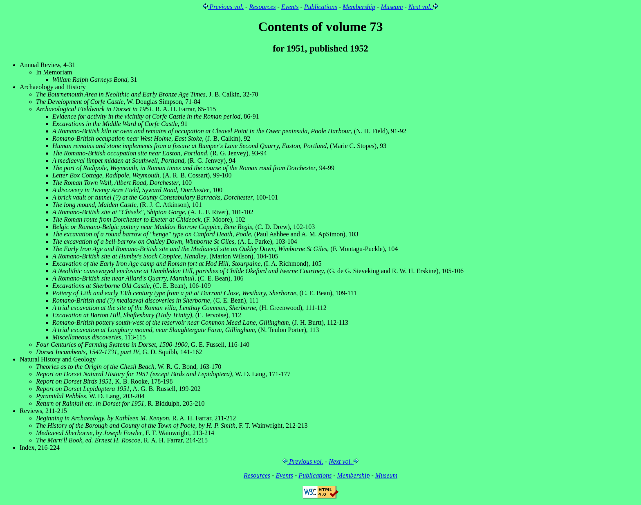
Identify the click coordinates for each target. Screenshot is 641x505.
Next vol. (423, 6)
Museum (392, 6)
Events (290, 6)
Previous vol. (223, 6)
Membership (359, 6)
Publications (320, 6)
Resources (262, 6)
